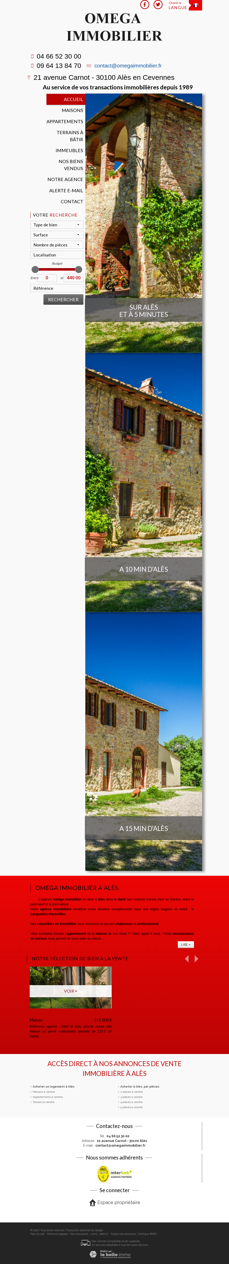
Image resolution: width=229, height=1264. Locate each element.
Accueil (73, 99)
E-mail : (114, 1145)
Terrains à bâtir (70, 136)
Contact (72, 201)
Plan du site (37, 1234)
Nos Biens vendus (71, 165)
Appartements (65, 121)
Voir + (70, 991)
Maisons (72, 110)
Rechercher (63, 299)
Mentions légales (57, 1234)
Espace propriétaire (114, 1202)
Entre (33, 278)
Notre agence (65, 179)
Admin (104, 1234)
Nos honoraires (79, 1234)
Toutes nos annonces (123, 1234)
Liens (94, 1234)
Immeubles (69, 150)
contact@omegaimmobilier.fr (127, 66)
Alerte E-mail (66, 190)
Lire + (186, 944)
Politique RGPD (147, 1234)
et (61, 278)
